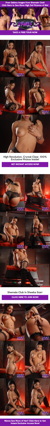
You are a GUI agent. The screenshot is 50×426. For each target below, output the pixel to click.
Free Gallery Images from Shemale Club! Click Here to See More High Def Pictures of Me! (25, 4)
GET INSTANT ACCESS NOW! (25, 164)
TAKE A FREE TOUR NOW (25, 32)
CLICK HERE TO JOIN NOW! (25, 297)
